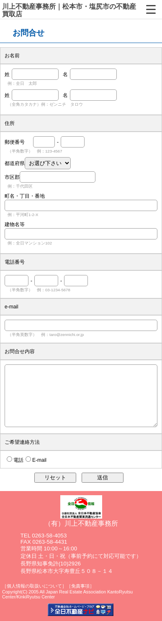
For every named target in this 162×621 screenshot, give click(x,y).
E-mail (39, 460)
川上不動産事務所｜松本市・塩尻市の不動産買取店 (69, 10)
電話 (18, 460)
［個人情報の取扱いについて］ (34, 585)
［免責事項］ (80, 585)
